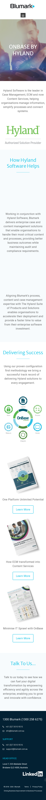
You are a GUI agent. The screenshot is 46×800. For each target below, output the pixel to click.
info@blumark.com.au (15, 731)
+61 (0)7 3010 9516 (14, 745)
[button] (23, 509)
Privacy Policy (37, 787)
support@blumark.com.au (16, 749)
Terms (26, 787)
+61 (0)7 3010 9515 (14, 727)
